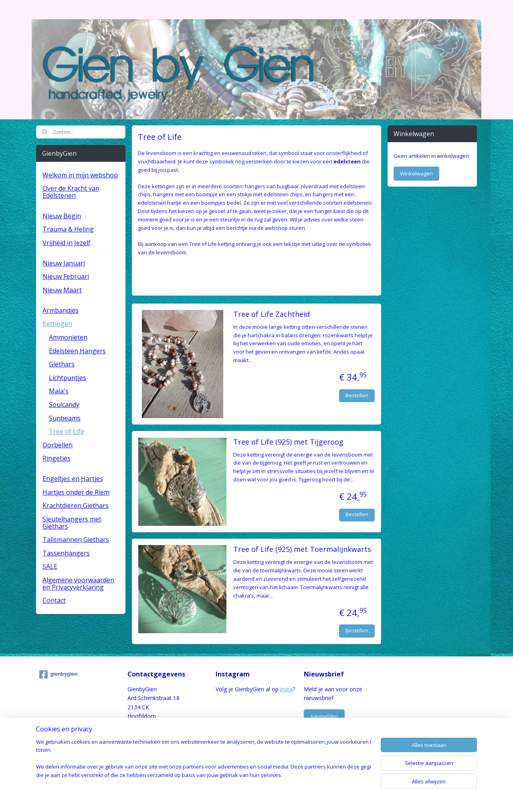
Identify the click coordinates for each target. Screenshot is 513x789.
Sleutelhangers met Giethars (71, 523)
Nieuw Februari (65, 276)
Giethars (62, 364)
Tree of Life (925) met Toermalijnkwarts (302, 549)
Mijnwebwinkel (341, 774)
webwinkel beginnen (271, 774)
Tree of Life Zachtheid (271, 314)
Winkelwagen (416, 173)
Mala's (59, 390)
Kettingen (57, 323)
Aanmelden (324, 716)
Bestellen (356, 395)
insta (286, 689)
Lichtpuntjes (67, 377)
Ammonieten (68, 337)
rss (241, 774)
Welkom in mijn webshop (80, 175)
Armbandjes (60, 310)
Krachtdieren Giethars (75, 505)
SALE (49, 566)
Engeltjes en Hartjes (72, 478)
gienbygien (58, 674)
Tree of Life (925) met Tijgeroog (288, 442)
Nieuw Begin (61, 215)
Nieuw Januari (63, 263)
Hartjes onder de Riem (75, 492)
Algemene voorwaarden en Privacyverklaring (78, 584)
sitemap (224, 774)
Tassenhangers (66, 553)
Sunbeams (65, 418)
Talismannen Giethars (75, 539)
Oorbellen (57, 445)
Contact (54, 600)
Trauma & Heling (68, 229)
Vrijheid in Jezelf (66, 242)
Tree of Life (66, 431)
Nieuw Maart (62, 290)
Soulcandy (64, 404)
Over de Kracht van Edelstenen (70, 192)
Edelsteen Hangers (77, 350)
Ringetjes (56, 458)
